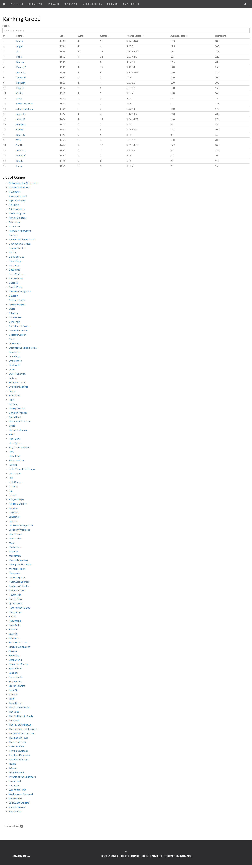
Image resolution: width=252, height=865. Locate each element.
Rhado (19, 160)
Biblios (12, 252)
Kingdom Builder (18, 503)
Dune (12, 369)
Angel (19, 46)
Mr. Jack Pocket (17, 568)
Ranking (17, 4)
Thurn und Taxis (17, 742)
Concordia (14, 321)
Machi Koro (15, 547)
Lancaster (14, 516)
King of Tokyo (16, 499)
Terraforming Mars (19, 707)
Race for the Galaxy (19, 607)
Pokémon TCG (16, 590)
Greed (12, 425)
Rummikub (14, 625)
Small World (15, 659)
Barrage (13, 235)
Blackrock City (16, 256)
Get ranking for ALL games (23, 183)
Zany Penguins (17, 807)
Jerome (20, 150)
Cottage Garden (17, 334)
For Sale (13, 404)
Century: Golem (17, 300)
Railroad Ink (15, 612)
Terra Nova (15, 703)
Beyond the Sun (17, 248)
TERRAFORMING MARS (177, 856)
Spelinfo (36, 4)
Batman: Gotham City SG (22, 239)
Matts (19, 41)
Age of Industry (17, 200)
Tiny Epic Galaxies (18, 750)
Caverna (13, 295)
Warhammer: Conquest (21, 794)
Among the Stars (18, 217)
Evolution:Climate (18, 386)
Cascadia (13, 282)
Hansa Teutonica (18, 430)
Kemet (12, 495)
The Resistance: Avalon (21, 733)
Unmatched (15, 781)
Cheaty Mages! (17, 304)
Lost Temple (15, 534)
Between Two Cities (19, 243)
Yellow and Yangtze (19, 802)
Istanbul (13, 486)
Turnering (131, 4)
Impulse (13, 464)
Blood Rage (15, 261)
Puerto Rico (15, 599)
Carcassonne (16, 278)
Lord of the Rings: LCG (21, 525)
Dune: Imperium (17, 373)
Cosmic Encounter (18, 330)
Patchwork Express (19, 581)
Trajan (12, 763)
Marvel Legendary (18, 560)
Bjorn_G (20, 134)
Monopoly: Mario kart (20, 564)
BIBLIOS (124, 856)
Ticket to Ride (16, 746)
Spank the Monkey (18, 664)
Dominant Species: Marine (23, 347)
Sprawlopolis (16, 677)
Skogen (13, 651)
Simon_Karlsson (24, 103)
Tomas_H (21, 77)
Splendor (13, 672)
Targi (11, 698)
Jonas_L (20, 72)
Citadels (13, 313)
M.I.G (12, 542)
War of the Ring (17, 789)
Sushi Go (13, 690)
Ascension (14, 226)
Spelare (71, 4)
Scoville (13, 633)
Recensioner (92, 4)
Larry (19, 166)
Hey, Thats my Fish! (19, 447)
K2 (10, 490)
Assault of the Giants (20, 230)
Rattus (12, 616)
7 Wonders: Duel (18, 196)
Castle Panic (15, 287)
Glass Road (15, 417)
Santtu (19, 145)
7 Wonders (15, 191)
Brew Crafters (16, 274)
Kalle (19, 56)
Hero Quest (15, 443)
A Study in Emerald (19, 187)
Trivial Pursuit (16, 772)
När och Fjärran (17, 577)
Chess (12, 308)
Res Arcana (15, 620)
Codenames (15, 317)
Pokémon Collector (19, 586)
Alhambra (14, 204)
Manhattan (15, 555)
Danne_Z (21, 67)
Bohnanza (14, 265)
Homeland (14, 456)
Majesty (13, 551)
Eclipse (12, 378)
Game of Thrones (18, 412)
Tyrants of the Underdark (22, 776)
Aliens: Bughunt (17, 213)
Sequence (14, 638)
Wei (18, 140)
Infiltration (15, 473)
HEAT (12, 434)
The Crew (14, 720)
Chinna (20, 129)
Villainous (14, 785)
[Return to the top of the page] (126, 851)
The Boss (14, 711)
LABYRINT (156, 856)
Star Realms (15, 681)
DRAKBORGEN (139, 856)
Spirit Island (15, 668)
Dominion (14, 352)
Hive (11, 451)
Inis (11, 477)
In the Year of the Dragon (22, 469)
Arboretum (14, 222)
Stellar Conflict (17, 685)
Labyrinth (14, 512)
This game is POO (18, 737)
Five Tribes (15, 395)
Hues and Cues (16, 460)
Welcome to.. (16, 798)
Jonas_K (20, 119)
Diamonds (14, 343)
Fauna (12, 391)
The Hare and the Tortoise (23, 729)
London (13, 521)
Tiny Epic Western (18, 759)
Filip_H (20, 88)
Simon (19, 98)
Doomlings (15, 356)
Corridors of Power (19, 326)
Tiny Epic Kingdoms (19, 755)
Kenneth (20, 82)
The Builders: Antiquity (21, 716)
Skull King (14, 655)
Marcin (20, 62)
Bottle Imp (14, 269)
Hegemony (14, 438)
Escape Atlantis (17, 382)
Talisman (13, 694)
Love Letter (15, 538)
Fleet (11, 399)
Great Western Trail (19, 421)
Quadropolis (15, 603)
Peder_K (20, 155)
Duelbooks (14, 365)
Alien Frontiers (17, 209)
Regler (112, 4)
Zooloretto (15, 811)
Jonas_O (20, 114)
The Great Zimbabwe (20, 724)
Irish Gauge (15, 482)
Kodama (13, 508)
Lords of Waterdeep (19, 529)
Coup (11, 339)
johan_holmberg (24, 108)
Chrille (19, 93)
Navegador (15, 573)
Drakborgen (15, 360)
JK (17, 51)
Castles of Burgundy (20, 291)
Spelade (53, 4)
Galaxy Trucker (17, 408)
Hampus (20, 124)
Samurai (13, 629)
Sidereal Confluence (19, 646)
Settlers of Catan (18, 642)
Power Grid (15, 594)
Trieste (13, 768)
